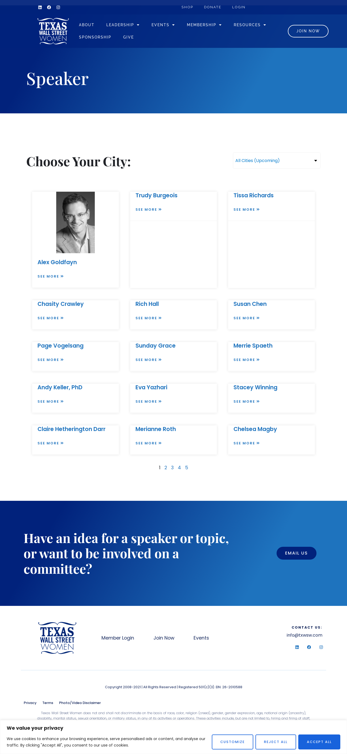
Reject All (276, 742)
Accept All (319, 742)
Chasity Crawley (60, 304)
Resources (250, 24)
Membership (204, 24)
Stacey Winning (255, 387)
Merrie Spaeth (253, 345)
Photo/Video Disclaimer (80, 703)
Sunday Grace (155, 345)
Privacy (30, 703)
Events (163, 24)
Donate (212, 7)
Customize (232, 742)
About (87, 24)
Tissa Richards (253, 195)
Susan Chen (250, 304)
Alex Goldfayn (57, 262)
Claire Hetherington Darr (71, 429)
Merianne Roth (155, 429)
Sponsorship (95, 37)
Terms (47, 703)
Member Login (117, 638)
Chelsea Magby (255, 429)
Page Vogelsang (60, 345)
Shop (187, 7)
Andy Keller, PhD (59, 387)
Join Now (163, 638)
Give (128, 37)
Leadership (123, 24)
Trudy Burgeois (156, 195)
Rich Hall (147, 304)
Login (239, 7)
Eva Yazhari (151, 387)
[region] (173, 737)
